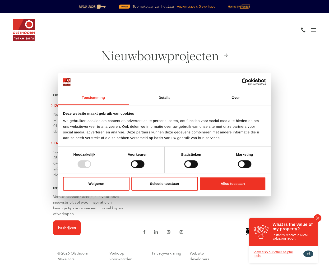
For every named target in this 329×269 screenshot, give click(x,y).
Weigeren (96, 184)
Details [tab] (165, 98)
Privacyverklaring (166, 253)
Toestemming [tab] (93, 98)
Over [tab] (236, 98)
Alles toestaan (233, 184)
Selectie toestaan (164, 184)
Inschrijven (67, 227)
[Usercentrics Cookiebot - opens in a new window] (245, 81)
